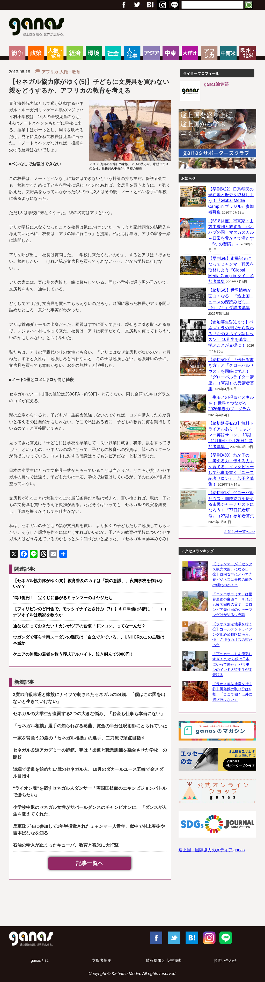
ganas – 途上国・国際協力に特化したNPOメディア (38, 27)
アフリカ (209, 53)
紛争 (17, 53)
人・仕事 (132, 53)
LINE (226, 937)
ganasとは (40, 960)
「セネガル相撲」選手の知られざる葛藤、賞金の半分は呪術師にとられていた (90, 725)
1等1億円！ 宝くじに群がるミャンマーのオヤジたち (63, 598)
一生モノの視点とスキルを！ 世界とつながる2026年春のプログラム (231, 403)
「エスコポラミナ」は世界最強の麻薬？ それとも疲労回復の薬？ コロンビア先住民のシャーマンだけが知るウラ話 (232, 604)
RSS (174, 5)
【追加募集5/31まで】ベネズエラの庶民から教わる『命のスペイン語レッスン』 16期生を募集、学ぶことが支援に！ (231, 334)
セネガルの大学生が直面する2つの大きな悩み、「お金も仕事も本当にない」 (89, 713)
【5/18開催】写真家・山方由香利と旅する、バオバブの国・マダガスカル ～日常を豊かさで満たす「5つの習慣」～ (231, 232)
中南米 (228, 53)
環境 (94, 53)
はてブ (162, 5)
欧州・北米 (247, 53)
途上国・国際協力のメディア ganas (212, 850)
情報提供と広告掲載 (163, 960)
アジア (151, 53)
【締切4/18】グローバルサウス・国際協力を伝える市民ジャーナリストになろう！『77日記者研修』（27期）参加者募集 (231, 504)
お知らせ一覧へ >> (239, 532)
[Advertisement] (132, 904)
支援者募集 (101, 960)
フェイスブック (124, 5)
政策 (36, 53)
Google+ (150, 5)
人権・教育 (55, 53)
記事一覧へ (90, 863)
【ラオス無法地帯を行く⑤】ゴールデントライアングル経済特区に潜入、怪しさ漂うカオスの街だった (232, 634)
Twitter (137, 5)
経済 (75, 53)
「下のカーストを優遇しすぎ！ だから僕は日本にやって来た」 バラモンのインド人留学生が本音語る (232, 664)
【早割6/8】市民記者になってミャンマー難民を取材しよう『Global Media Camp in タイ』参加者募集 (231, 270)
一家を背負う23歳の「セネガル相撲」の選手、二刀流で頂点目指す (79, 738)
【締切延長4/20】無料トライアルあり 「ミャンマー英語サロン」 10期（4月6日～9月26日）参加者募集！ (231, 435)
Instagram (209, 937)
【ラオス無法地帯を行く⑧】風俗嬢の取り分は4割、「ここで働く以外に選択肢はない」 (232, 691)
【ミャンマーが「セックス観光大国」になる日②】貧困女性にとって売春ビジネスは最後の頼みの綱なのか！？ (232, 574)
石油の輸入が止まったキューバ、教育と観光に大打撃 (66, 845)
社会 (113, 53)
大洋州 (190, 53)
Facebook (156, 937)
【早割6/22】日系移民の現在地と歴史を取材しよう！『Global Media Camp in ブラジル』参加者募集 (231, 201)
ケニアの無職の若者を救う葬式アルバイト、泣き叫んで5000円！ (73, 654)
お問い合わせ (225, 960)
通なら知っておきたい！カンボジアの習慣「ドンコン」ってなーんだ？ (79, 626)
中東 (171, 53)
